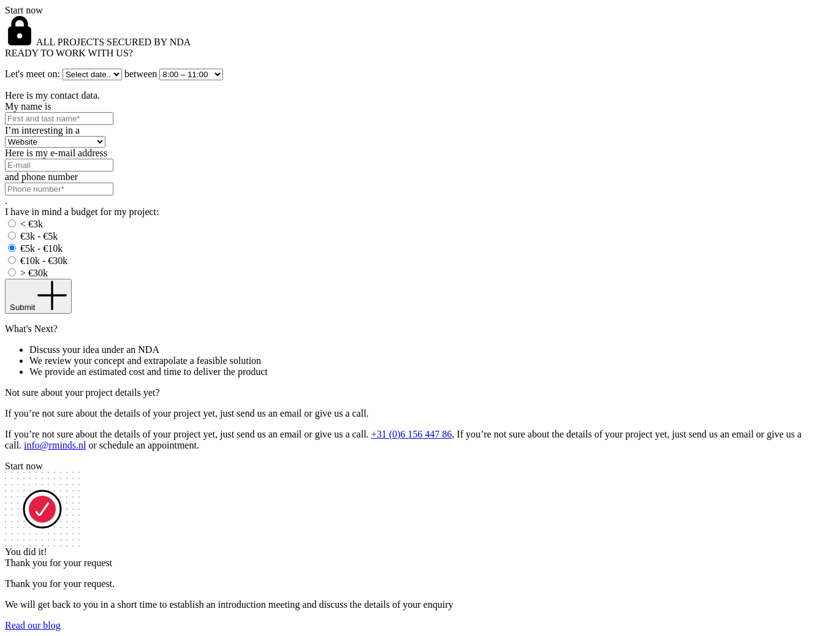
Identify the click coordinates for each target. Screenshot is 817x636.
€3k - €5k (39, 236)
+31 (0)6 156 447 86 (411, 434)
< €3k (31, 224)
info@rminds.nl (55, 445)
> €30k (34, 273)
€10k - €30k (43, 261)
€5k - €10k (41, 248)
